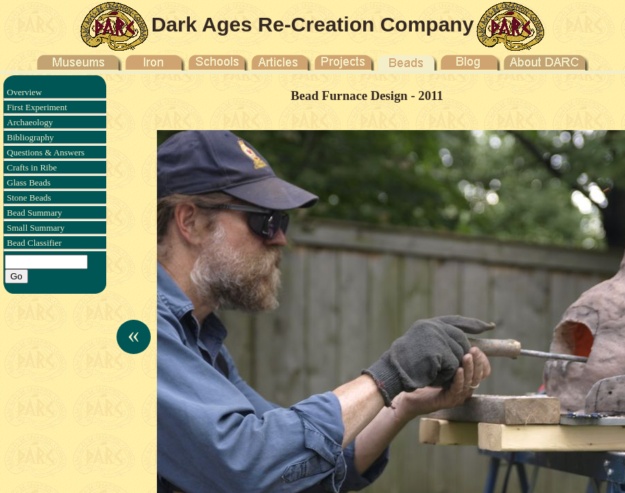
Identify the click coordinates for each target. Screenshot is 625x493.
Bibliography (30, 137)
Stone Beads (29, 197)
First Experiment (37, 107)
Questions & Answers (45, 152)
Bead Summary (34, 212)
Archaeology (30, 122)
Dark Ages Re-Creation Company (312, 24)
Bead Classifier (34, 243)
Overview (24, 92)
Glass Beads (29, 182)
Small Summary (35, 228)
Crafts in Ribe (32, 167)
